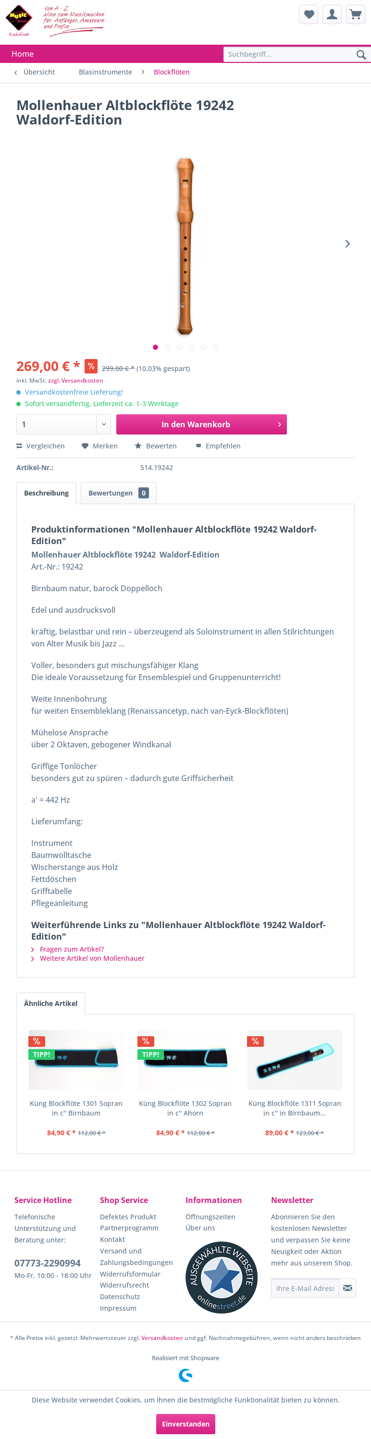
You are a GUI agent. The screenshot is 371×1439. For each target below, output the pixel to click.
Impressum (118, 1308)
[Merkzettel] (308, 14)
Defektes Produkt (128, 1216)
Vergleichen (40, 445)
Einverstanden (186, 1423)
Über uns (200, 1227)
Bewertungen (118, 492)
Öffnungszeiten (210, 1216)
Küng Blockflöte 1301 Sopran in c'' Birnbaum (76, 1108)
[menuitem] (308, 14)
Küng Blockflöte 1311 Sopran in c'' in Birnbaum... (294, 1108)
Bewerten (157, 445)
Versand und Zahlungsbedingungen (136, 1256)
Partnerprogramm (129, 1227)
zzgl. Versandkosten (75, 380)
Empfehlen (218, 445)
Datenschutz (120, 1296)
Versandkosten (162, 1338)
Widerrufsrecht (124, 1285)
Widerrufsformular (130, 1273)
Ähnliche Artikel (50, 1003)
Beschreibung (46, 492)
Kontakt (112, 1239)
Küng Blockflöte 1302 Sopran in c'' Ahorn (185, 1108)
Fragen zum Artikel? (67, 949)
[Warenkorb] (355, 14)
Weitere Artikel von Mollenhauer (88, 958)
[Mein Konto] (332, 14)
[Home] (22, 54)
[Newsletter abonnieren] (347, 1288)
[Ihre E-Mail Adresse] (305, 1288)
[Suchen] (361, 55)
